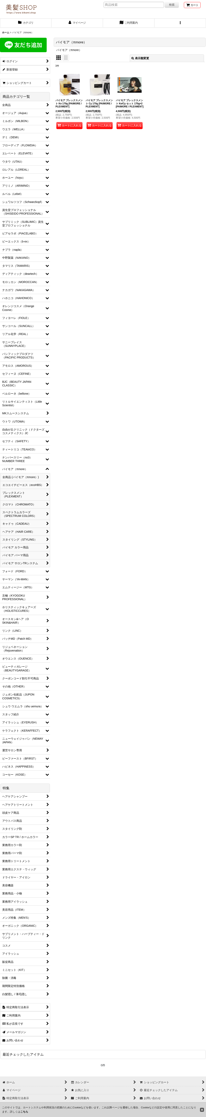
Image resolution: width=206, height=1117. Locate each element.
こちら (24, 1111)
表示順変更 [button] (140, 58)
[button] (180, 23)
